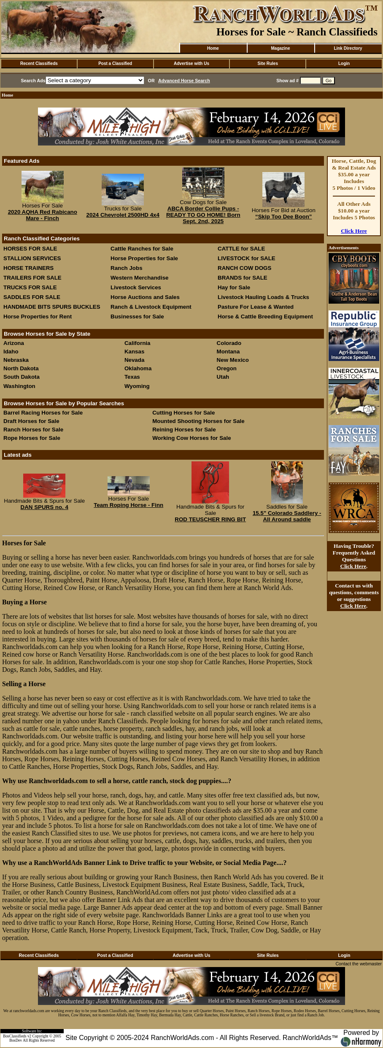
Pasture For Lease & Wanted (256, 307)
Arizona (13, 343)
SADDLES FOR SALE (31, 297)
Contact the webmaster (358, 963)
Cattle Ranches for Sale (142, 248)
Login (344, 63)
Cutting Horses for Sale (183, 413)
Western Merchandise (140, 278)
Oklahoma (137, 368)
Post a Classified (115, 63)
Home (213, 48)
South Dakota (21, 377)
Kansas (134, 351)
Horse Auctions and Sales (145, 297)
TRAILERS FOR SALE (32, 278)
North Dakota (21, 368)
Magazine (280, 48)
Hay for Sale (235, 287)
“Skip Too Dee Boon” (283, 216)
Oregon (227, 368)
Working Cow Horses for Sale (191, 438)
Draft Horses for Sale (31, 421)
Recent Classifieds (39, 63)
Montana (228, 351)
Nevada (134, 360)
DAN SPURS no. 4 (44, 507)
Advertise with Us (191, 63)
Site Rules (268, 63)
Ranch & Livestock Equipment (151, 307)
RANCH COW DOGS (244, 268)
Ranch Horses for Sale (33, 429)
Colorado (229, 343)
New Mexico (233, 360)
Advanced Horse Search (184, 80)
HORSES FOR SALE (30, 248)
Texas (132, 377)
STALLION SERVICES (32, 258)
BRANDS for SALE (242, 278)
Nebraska (16, 360)
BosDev (15, 1040)
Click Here (354, 231)
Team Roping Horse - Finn (128, 505)
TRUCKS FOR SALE (30, 287)
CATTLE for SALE (241, 248)
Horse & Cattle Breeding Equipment (265, 316)
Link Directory (348, 48)
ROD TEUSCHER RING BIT (210, 519)
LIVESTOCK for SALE (246, 258)
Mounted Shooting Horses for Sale (198, 421)
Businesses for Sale (137, 316)
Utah (223, 377)
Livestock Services (136, 287)
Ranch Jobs (127, 268)
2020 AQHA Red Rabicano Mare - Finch (42, 215)
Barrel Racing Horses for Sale (43, 413)
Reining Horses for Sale (184, 429)
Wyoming (137, 386)
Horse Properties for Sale (144, 258)
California (137, 343)
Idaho (11, 351)
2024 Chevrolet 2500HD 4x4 (122, 215)
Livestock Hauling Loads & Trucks (263, 297)
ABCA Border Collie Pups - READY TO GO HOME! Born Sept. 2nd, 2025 (203, 214)
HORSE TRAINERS (28, 268)
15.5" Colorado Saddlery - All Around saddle (287, 516)
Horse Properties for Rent (37, 316)
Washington (19, 386)
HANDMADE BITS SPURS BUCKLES (51, 307)
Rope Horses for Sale (31, 438)
